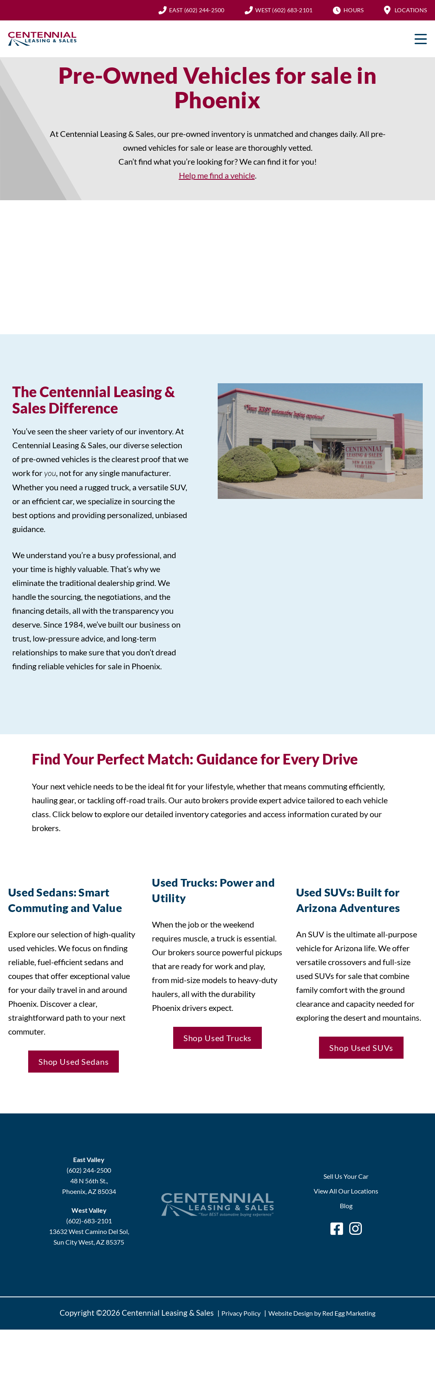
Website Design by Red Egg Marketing (321, 1313)
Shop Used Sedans (73, 1061)
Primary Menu (421, 39)
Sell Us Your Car (345, 1176)
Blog (346, 1205)
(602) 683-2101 (283, 10)
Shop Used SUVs (361, 1048)
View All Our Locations (346, 1191)
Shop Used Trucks (217, 1038)
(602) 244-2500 (197, 10)
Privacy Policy (241, 1313)
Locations (411, 10)
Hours (354, 10)
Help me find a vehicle (217, 175)
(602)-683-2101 (89, 1221)
